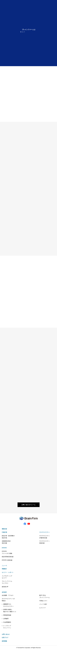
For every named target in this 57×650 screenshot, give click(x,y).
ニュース (4, 565)
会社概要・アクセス (7, 595)
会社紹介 (4, 592)
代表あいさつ (43, 600)
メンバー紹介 (43, 604)
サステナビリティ (44, 532)
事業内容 (4, 529)
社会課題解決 (7, 622)
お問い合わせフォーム (28, 504)
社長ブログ (5, 637)
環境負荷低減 (7, 615)
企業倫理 (5, 618)
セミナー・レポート (7, 572)
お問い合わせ (6, 634)
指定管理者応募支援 (7, 556)
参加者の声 (5, 586)
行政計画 (4, 532)
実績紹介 (4, 569)
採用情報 (4, 641)
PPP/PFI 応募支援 (7, 560)
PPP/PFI (4, 548)
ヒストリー (42, 607)
